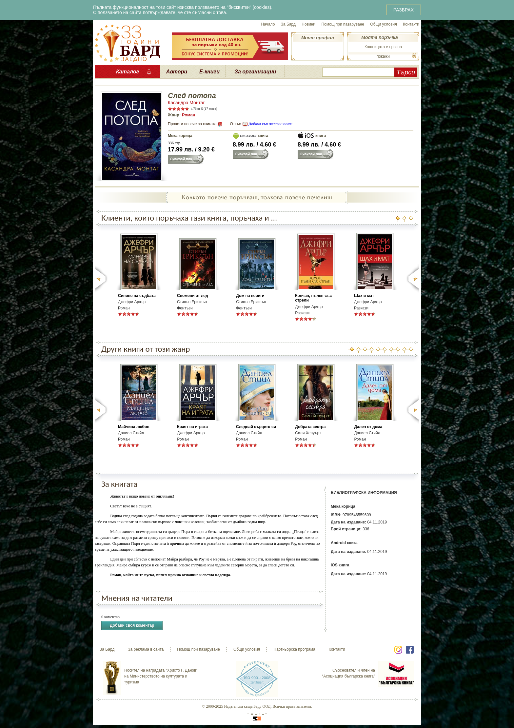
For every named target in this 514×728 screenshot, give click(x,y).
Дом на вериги (250, 295)
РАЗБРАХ (403, 9)
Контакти (411, 24)
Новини (308, 24)
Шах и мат (364, 295)
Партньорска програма (294, 649)
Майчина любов (133, 426)
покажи (383, 56)
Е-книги (209, 71)
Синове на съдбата (137, 295)
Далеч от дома (368, 426)
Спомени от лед (192, 295)
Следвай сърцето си (256, 426)
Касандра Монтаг (186, 102)
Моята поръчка (379, 37)
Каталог (127, 71)
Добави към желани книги (270, 124)
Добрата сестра (310, 426)
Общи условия (383, 24)
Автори (176, 71)
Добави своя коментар (132, 625)
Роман (188, 114)
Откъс (235, 124)
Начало (268, 24)
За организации (255, 71)
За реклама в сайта (146, 649)
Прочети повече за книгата (192, 124)
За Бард (288, 24)
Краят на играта (192, 426)
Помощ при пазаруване (342, 24)
